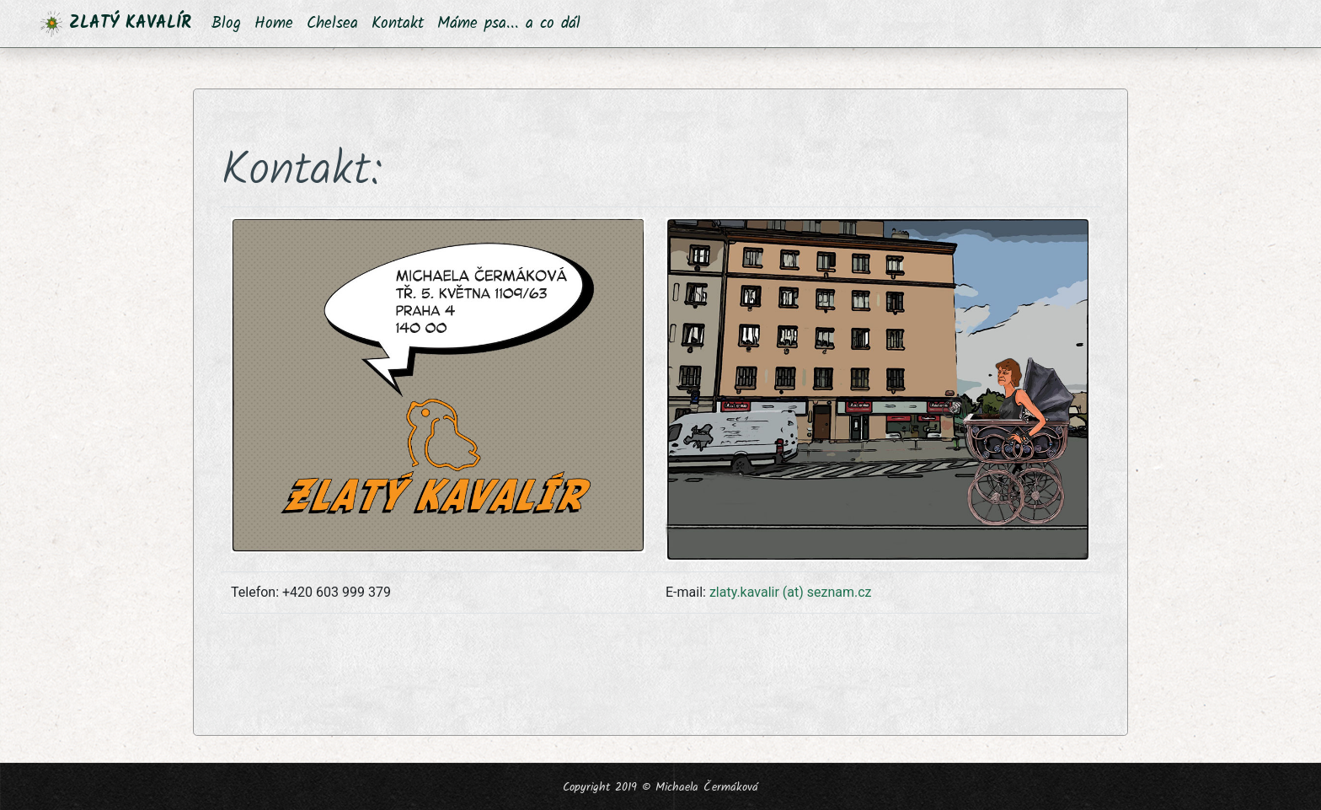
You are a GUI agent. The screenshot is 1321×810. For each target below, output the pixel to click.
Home (273, 23)
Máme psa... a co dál (508, 23)
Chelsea (332, 23)
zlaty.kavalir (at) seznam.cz (790, 592)
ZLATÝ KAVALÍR (115, 23)
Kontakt (398, 23)
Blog (226, 23)
